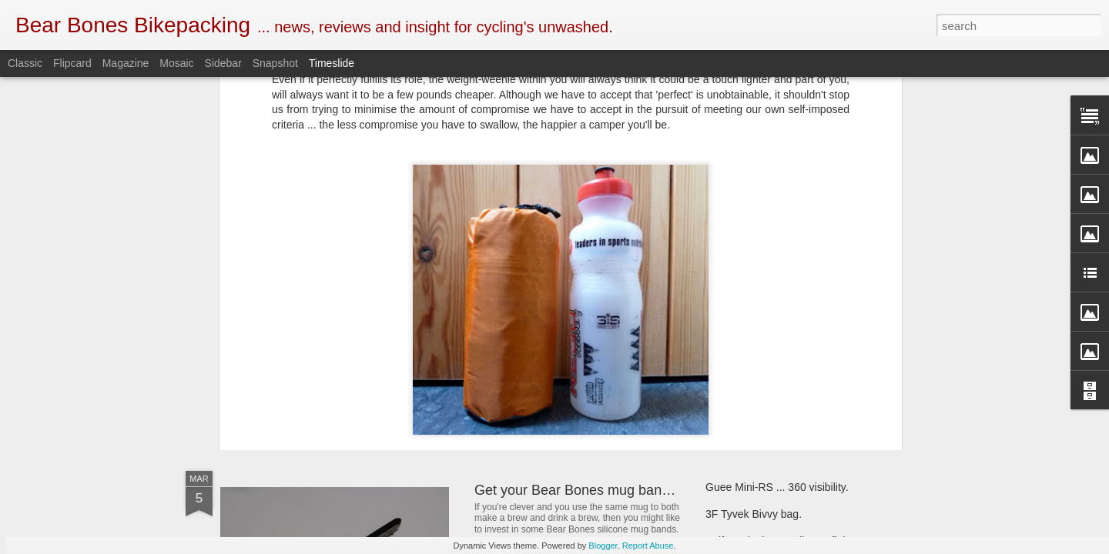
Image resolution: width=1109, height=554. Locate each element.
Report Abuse (648, 545)
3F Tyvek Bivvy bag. (753, 514)
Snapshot (275, 63)
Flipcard (72, 63)
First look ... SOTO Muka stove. (780, 355)
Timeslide (331, 63)
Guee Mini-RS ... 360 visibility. (777, 487)
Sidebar (223, 63)
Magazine (125, 63)
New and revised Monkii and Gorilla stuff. (600, 372)
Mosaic (176, 63)
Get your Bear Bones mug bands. (577, 490)
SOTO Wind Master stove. (328, 357)
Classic (25, 63)
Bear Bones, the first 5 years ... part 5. (796, 328)
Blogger (602, 545)
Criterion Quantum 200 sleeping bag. (793, 382)
